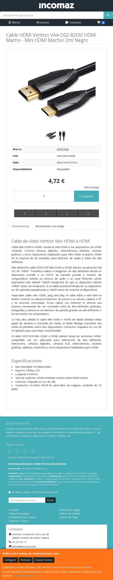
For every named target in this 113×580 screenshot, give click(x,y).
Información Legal (69, 510)
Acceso (42, 22)
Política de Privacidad (48, 484)
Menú (14, 22)
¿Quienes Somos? (19, 520)
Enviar (50, 500)
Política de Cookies (24, 575)
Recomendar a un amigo (49, 226)
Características (20, 226)
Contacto (73, 22)
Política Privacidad (19, 513)
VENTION (63, 149)
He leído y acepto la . (35, 492)
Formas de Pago (68, 517)
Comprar (86, 196)
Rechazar (26, 559)
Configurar (10, 559)
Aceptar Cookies (43, 559)
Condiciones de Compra (22, 517)
